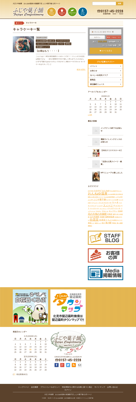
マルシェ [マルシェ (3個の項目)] (105, 211)
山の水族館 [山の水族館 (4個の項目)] (94, 217)
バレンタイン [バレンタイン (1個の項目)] (103, 208)
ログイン (97, 37)
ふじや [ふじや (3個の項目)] (90, 200)
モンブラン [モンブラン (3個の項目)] (113, 211)
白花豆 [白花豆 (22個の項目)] (94, 219)
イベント (93, 66)
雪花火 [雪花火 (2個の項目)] (114, 223)
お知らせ (51, 41)
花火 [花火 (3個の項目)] (103, 223)
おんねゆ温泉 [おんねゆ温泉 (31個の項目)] (98, 193)
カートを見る (105, 51)
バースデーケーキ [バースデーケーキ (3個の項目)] (113, 208)
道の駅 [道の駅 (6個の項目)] (108, 223)
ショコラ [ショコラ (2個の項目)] (100, 206)
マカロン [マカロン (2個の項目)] (98, 211)
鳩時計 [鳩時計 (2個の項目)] (90, 226)
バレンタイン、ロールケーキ (47, 44)
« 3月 (90, 115)
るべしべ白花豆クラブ (99, 75)
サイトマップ (99, 387)
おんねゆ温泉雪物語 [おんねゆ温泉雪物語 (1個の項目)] (109, 197)
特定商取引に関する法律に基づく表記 (77, 387)
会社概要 (34, 387)
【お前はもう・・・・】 (48, 51)
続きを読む (81, 69)
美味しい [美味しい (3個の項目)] (91, 223)
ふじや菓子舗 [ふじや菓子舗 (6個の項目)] (99, 199)
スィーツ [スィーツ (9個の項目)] (108, 205)
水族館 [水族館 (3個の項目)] (102, 217)
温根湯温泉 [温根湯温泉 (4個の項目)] (109, 217)
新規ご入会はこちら (114, 37)
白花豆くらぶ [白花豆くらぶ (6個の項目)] (105, 220)
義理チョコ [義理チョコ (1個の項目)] (98, 223)
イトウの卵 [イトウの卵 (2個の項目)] (114, 200)
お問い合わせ (112, 387)
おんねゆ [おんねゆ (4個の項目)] (106, 191)
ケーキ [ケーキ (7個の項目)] (115, 202)
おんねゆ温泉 (41, 41)
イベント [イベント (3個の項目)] (94, 203)
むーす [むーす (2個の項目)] (108, 200)
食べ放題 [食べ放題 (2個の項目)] (120, 223)
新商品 (68, 44)
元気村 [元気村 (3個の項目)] (120, 211)
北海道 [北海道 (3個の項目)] (109, 214)
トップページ (23, 387)
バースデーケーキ (63, 41)
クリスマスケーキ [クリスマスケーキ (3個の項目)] (105, 203)
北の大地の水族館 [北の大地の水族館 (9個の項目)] (97, 214)
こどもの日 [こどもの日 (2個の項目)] (119, 197)
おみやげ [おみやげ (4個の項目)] (98, 191)
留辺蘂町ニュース (43, 47)
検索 (119, 3)
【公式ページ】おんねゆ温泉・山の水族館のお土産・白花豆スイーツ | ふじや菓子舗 (70, 398)
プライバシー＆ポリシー (50, 387)
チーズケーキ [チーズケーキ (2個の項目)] (94, 208)
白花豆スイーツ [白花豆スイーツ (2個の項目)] (117, 220)
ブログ (61, 44)
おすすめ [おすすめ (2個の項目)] (91, 191)
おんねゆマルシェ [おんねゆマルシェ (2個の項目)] (116, 191)
